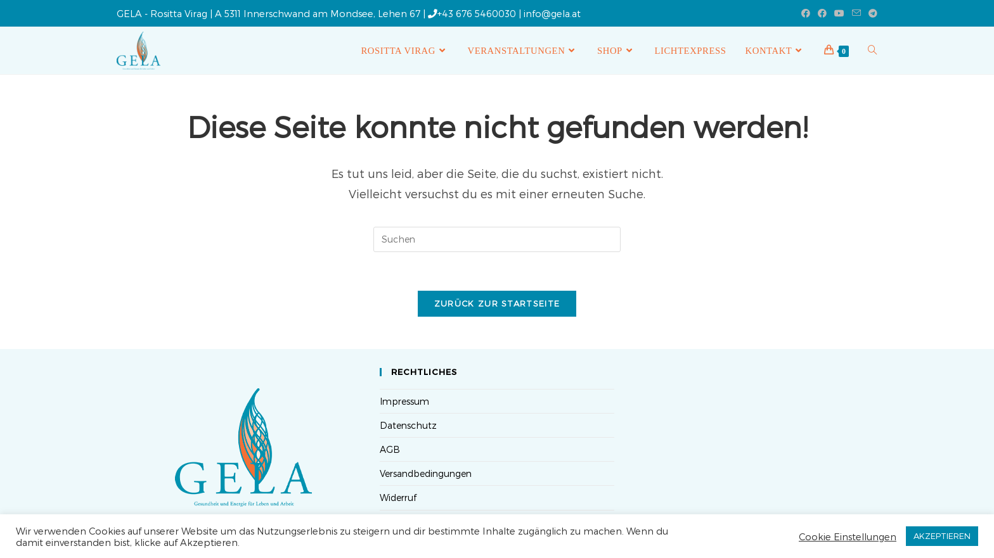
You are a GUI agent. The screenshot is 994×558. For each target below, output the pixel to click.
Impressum (404, 401)
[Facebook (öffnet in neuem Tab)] (805, 13)
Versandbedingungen (426, 473)
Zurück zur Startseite (497, 303)
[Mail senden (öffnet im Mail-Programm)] (856, 13)
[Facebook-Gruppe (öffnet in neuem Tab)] (822, 13)
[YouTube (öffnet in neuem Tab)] (839, 13)
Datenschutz (408, 425)
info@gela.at (552, 13)
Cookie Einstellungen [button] (847, 536)
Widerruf (398, 497)
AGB (390, 449)
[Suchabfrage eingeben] (497, 239)
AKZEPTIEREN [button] (942, 536)
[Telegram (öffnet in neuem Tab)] (871, 13)
